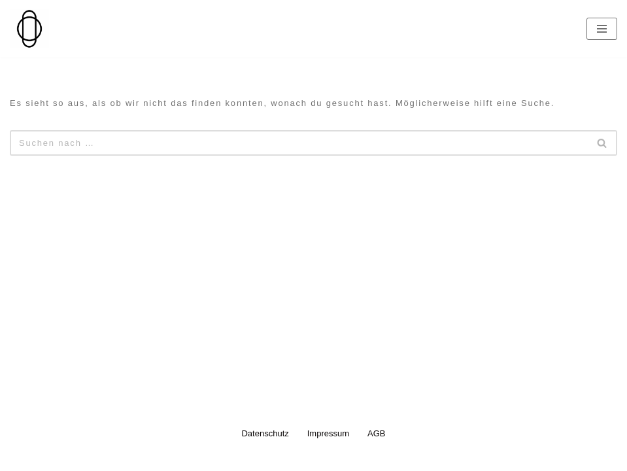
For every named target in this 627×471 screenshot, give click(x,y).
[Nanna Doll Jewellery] (29, 28)
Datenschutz (264, 433)
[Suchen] (299, 143)
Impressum (328, 433)
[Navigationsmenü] (601, 29)
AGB (376, 433)
